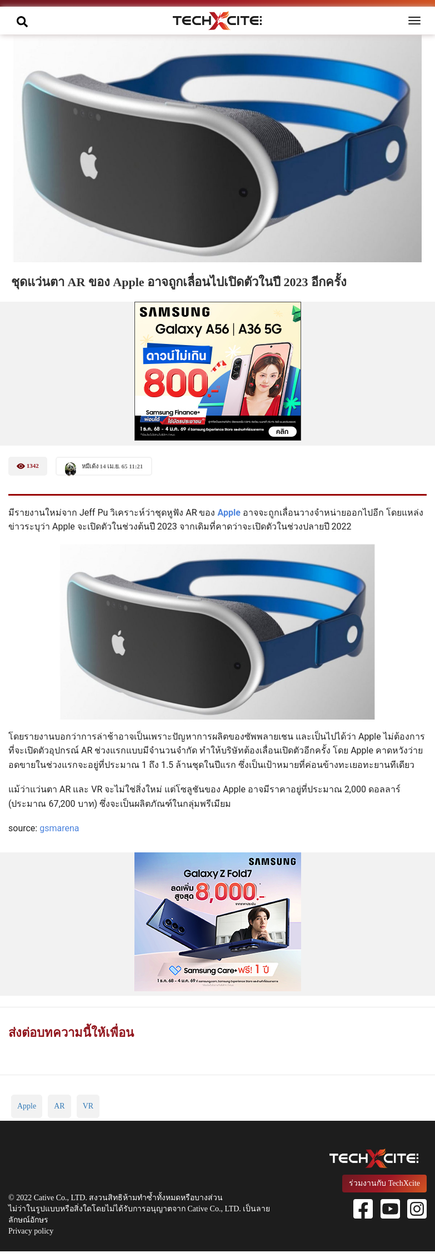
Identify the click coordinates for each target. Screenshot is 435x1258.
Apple (229, 512)
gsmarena (59, 828)
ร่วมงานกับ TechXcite (384, 1183)
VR (88, 1106)
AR (59, 1106)
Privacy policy (30, 1231)
